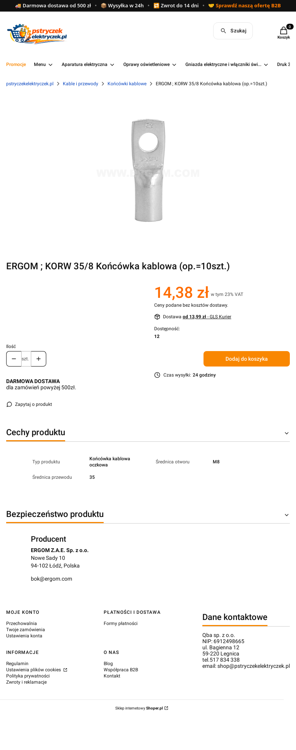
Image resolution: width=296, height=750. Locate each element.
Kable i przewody (80, 83)
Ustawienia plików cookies (34, 669)
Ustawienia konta (24, 636)
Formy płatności (121, 623)
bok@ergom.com (51, 579)
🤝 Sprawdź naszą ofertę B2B (244, 6)
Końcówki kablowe (127, 83)
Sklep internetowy (139, 708)
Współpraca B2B (121, 669)
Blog (108, 663)
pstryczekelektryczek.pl (30, 83)
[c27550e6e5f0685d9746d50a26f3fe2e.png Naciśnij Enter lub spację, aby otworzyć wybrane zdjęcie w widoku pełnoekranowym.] (148, 171)
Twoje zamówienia (25, 629)
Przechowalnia (21, 623)
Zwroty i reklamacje (26, 682)
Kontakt (112, 676)
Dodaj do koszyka (246, 359)
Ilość (11, 346)
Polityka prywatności (28, 676)
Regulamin (17, 663)
